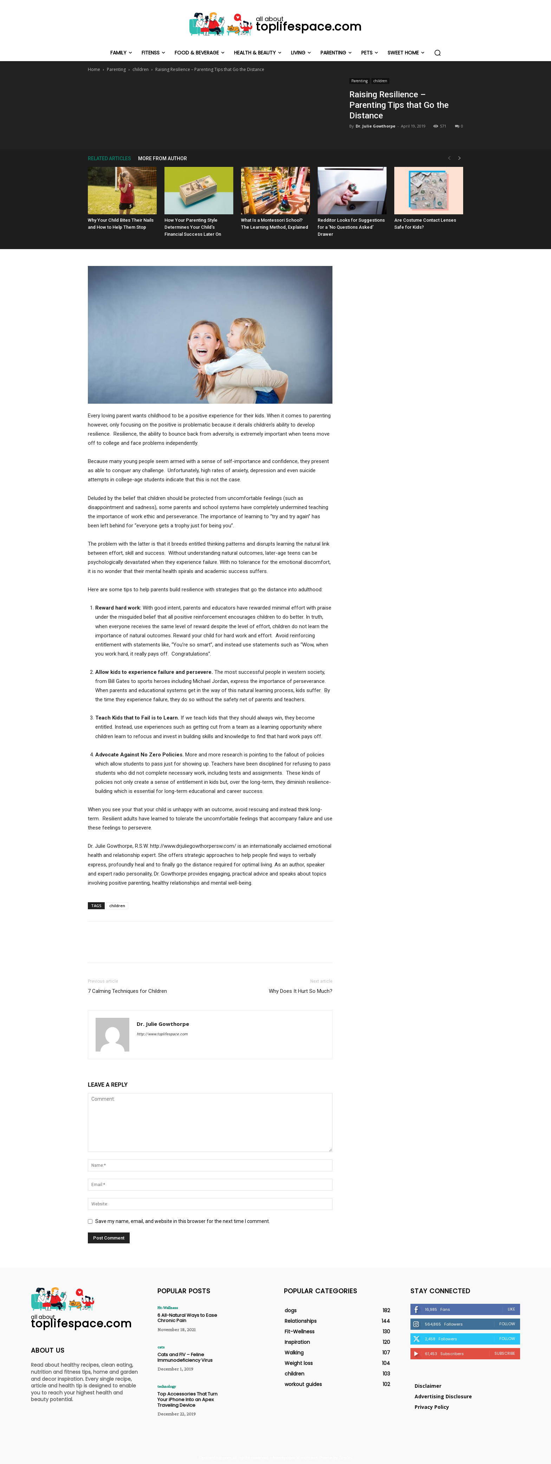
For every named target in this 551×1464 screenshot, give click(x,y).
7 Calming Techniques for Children (127, 991)
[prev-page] (449, 158)
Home (94, 69)
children (140, 69)
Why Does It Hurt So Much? (300, 991)
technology (166, 1386)
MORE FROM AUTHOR (162, 158)
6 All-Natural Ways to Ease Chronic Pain (187, 1318)
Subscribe (504, 1353)
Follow (507, 1324)
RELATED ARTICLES (109, 158)
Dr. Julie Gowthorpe (375, 126)
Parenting (116, 69)
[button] (437, 52)
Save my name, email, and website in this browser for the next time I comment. (182, 1221)
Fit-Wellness (167, 1308)
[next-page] (459, 158)
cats (160, 1347)
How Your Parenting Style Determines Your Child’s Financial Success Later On (192, 227)
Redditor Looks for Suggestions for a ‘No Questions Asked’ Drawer (351, 227)
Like (511, 1309)
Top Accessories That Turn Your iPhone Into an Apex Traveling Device (187, 1399)
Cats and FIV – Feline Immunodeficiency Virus (185, 1357)
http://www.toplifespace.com (162, 1034)
